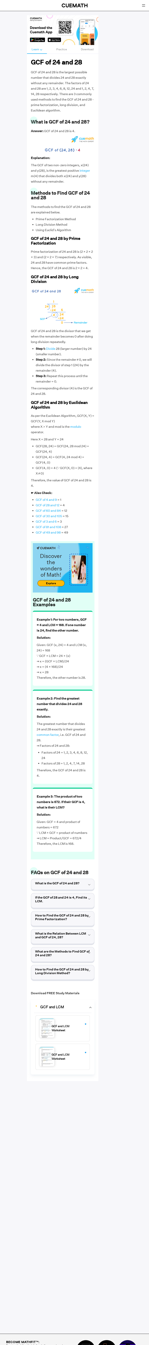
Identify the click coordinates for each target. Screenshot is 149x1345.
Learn (37, 49)
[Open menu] (143, 5)
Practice (61, 49)
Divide (50, 349)
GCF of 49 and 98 (48, 532)
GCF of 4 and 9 (46, 500)
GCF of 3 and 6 (46, 521)
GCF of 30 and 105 (49, 516)
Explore (51, 583)
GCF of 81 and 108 (48, 527)
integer (85, 170)
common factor (48, 735)
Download (87, 49)
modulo (75, 427)
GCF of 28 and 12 (47, 505)
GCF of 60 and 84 (48, 511)
